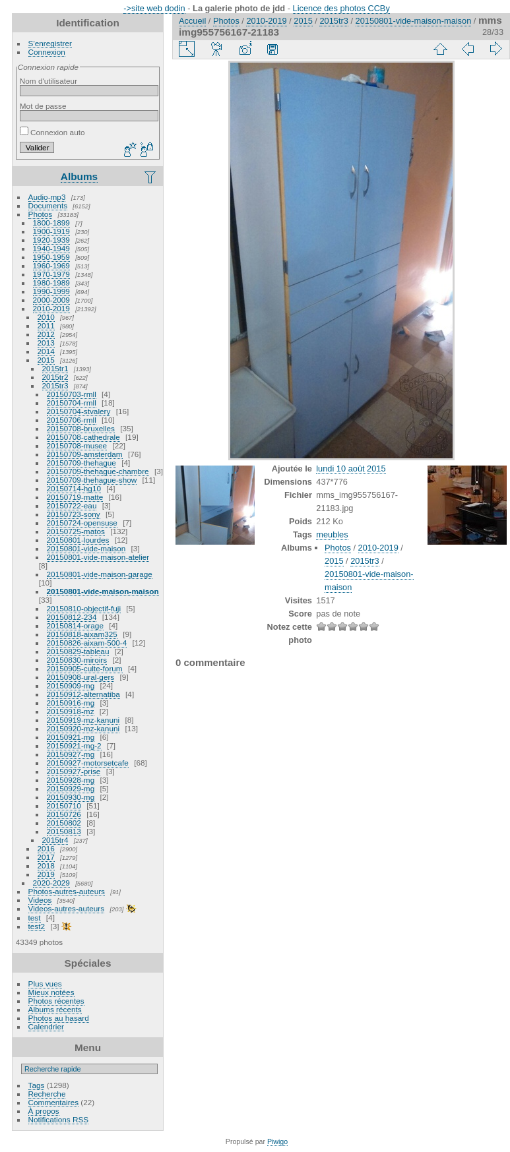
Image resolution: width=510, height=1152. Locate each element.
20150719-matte (75, 497)
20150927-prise (74, 771)
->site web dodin (154, 8)
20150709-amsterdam (85, 454)
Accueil (192, 21)
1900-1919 (51, 231)
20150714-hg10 (74, 488)
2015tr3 (55, 385)
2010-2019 (51, 308)
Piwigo (277, 1141)
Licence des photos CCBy (341, 8)
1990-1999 (51, 291)
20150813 (64, 831)
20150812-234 (72, 617)
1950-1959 (51, 257)
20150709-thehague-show (92, 479)
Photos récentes (56, 1000)
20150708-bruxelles (81, 428)
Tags (36, 1085)
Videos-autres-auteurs (66, 908)
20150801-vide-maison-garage (99, 574)
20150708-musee (77, 445)
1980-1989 (51, 282)
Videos (40, 899)
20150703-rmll (71, 394)
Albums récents (55, 1009)
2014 (46, 351)
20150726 (64, 814)
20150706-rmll (71, 419)
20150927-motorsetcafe (88, 762)
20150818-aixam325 (82, 634)
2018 (46, 865)
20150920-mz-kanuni (83, 728)
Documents (48, 205)
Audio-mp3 (47, 197)
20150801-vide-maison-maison (103, 591)
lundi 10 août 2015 (350, 468)
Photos (40, 214)
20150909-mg (71, 685)
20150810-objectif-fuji (84, 608)
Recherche (47, 1093)
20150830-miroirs (77, 659)
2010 (46, 317)
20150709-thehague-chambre (98, 471)
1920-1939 (51, 239)
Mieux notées (51, 992)
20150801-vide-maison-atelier (98, 557)
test (34, 917)
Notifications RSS (58, 1119)
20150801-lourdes (78, 539)
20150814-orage (75, 625)
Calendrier (46, 1026)
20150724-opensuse (82, 522)
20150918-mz (70, 711)
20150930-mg (71, 797)
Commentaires (53, 1102)
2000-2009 (51, 299)
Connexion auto (52, 132)
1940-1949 (51, 248)
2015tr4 (55, 839)
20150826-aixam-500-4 (87, 642)
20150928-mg (71, 779)
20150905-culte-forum (85, 668)
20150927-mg (71, 754)
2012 (46, 334)
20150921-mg (71, 737)
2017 (46, 857)
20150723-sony (73, 514)
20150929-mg (71, 788)
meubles (332, 534)
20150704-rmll (71, 402)
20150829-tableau (78, 651)
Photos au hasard (58, 1018)
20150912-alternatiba (83, 694)
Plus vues (45, 983)
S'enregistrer (50, 43)
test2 (37, 926)
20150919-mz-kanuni (83, 719)
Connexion (46, 51)
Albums (79, 176)
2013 (46, 342)
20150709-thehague (81, 462)
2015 (46, 359)
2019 (46, 874)
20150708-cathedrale (83, 437)
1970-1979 (51, 274)
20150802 (64, 822)
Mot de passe (43, 106)
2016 (46, 848)
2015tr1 (55, 368)
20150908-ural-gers (81, 677)
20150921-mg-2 (74, 745)
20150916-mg (71, 702)
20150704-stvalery (79, 411)
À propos (43, 1111)
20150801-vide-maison (86, 548)
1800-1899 (51, 222)
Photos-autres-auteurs (66, 891)
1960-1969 (51, 265)
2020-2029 (51, 882)
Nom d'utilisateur (48, 80)
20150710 (64, 805)
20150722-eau (72, 505)
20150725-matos (76, 531)
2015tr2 (55, 377)
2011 (46, 325)
